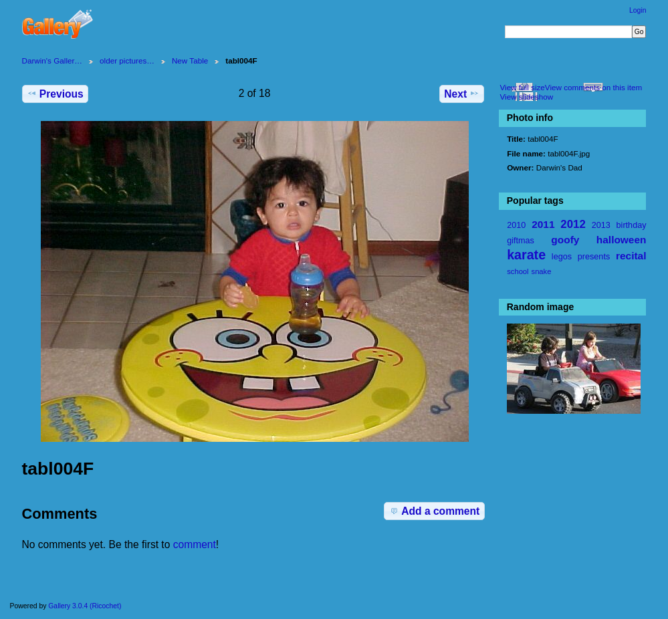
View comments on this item (593, 87)
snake (542, 271)
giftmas (520, 240)
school (517, 271)
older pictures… (127, 60)
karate (526, 254)
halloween (621, 239)
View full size (521, 87)
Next (461, 94)
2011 (543, 224)
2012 (572, 224)
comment (194, 544)
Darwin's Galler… (52, 60)
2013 (601, 225)
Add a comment (433, 511)
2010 (516, 225)
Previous (55, 94)
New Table (190, 60)
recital (631, 255)
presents (594, 256)
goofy (565, 239)
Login (637, 10)
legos (562, 256)
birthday (632, 225)
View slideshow (526, 96)
